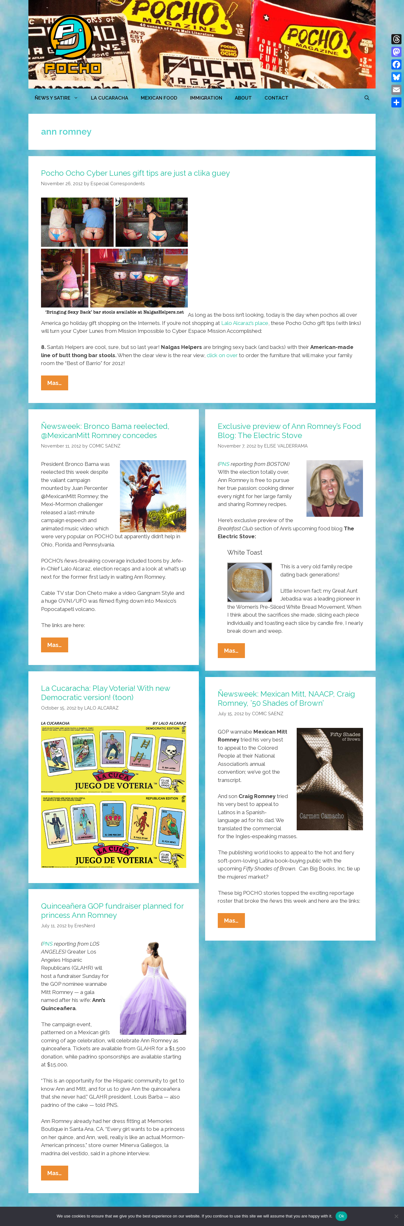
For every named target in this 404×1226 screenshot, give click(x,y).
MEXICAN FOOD (159, 98)
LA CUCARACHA (109, 98)
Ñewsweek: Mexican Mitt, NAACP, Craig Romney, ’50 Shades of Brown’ (286, 698)
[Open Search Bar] (367, 97)
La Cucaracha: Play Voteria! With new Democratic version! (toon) (105, 693)
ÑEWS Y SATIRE (60, 97)
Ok (341, 1216)
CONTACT (276, 98)
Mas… (57, 384)
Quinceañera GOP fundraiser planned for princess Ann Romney (112, 910)
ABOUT (243, 98)
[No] (396, 1216)
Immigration (206, 98)
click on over (222, 355)
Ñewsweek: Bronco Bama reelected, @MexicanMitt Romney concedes (105, 431)
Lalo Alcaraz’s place (244, 323)
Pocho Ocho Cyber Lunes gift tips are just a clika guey (135, 173)
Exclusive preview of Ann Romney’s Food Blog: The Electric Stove (289, 431)
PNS (224, 464)
